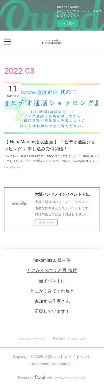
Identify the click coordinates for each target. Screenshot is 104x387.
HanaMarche (12, 167)
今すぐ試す (68, 23)
